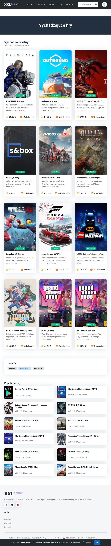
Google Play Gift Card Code (26, 389)
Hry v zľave (12, 368)
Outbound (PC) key (49, 101)
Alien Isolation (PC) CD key (26, 451)
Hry (29, 4)
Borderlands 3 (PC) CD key (26, 420)
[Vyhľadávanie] (88, 4)
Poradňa (69, 4)
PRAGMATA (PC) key (15, 101)
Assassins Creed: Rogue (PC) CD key (83, 436)
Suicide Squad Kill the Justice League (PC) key (32, 406)
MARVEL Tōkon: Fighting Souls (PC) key (19, 330)
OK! (97, 542)
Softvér (41, 4)
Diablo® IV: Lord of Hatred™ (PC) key (91, 101)
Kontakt (7, 527)
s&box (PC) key (12, 178)
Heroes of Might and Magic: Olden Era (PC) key (88, 178)
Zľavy (60, 4)
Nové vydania (38, 368)
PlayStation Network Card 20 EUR (29, 436)
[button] (104, 4)
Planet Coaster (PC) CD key (26, 467)
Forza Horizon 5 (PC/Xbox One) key (83, 467)
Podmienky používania (87, 538)
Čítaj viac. (87, 542)
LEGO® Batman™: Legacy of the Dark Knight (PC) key (90, 254)
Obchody (7, 523)
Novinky (7, 519)
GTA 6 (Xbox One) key (86, 330)
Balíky (51, 4)
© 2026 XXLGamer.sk (30, 538)
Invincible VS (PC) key (15, 254)
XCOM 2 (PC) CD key (77, 405)
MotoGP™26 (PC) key (50, 178)
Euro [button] (57, 538)
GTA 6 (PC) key (47, 330)
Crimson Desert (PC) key (78, 451)
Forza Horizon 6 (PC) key (51, 254)
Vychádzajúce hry (24, 368)
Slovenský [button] (70, 538)
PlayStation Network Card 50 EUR (82, 389)
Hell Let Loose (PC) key (78, 420)
